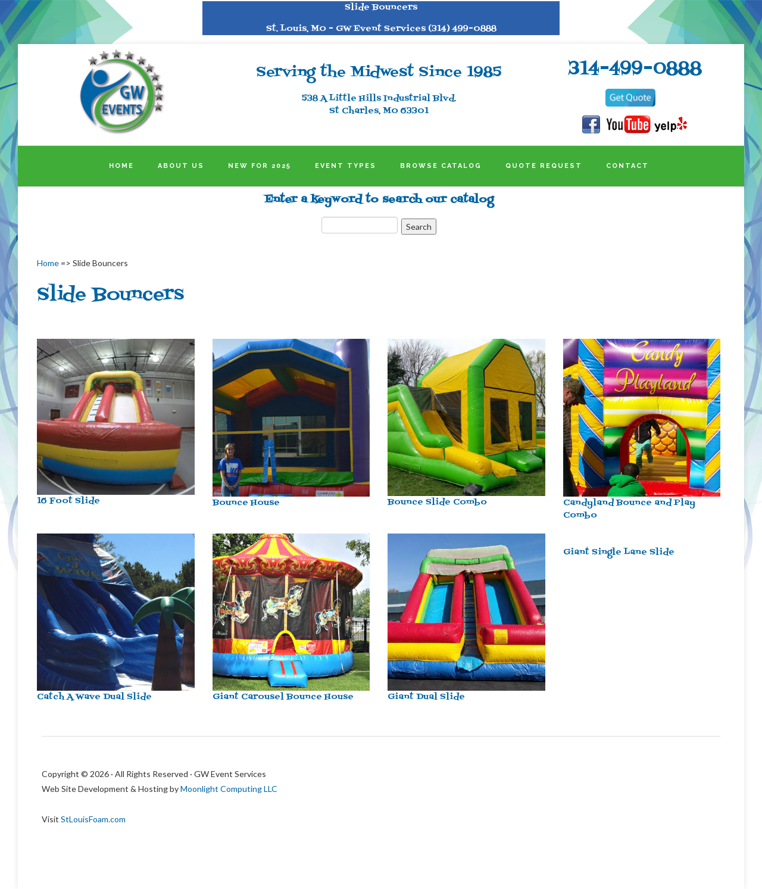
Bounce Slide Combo (437, 502)
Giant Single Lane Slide (618, 552)
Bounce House (246, 503)
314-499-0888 (635, 69)
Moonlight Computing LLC (228, 789)
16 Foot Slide (68, 501)
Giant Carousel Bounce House (283, 697)
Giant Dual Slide (426, 697)
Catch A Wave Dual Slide (94, 697)
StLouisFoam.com (93, 819)
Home (48, 263)
